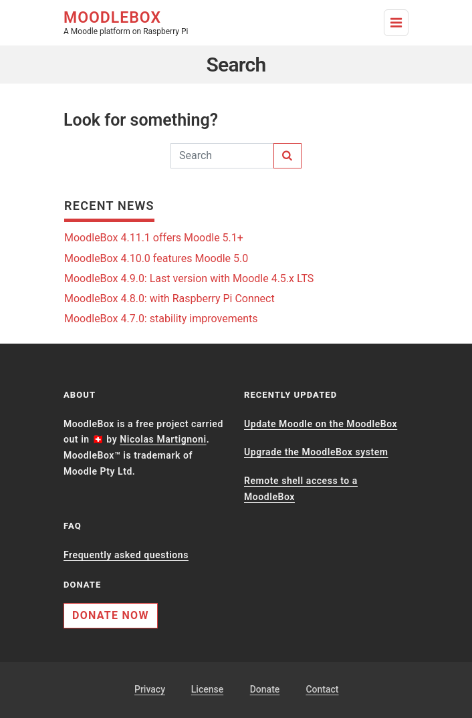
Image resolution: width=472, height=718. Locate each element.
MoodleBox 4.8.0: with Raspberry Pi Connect (169, 298)
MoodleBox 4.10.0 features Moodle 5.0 (156, 258)
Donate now (110, 615)
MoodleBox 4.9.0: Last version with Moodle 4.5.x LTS (189, 278)
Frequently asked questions (126, 555)
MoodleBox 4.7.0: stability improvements (161, 318)
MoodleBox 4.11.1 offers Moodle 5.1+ (153, 237)
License (207, 689)
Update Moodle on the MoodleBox (320, 423)
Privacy (149, 689)
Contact (322, 689)
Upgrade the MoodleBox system (316, 452)
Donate (265, 689)
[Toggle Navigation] (396, 22)
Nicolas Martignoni (163, 439)
